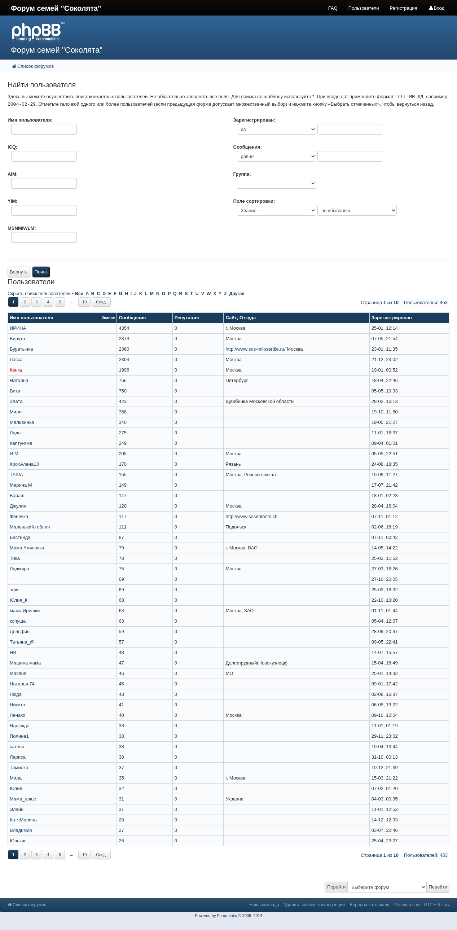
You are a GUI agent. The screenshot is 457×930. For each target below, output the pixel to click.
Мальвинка (22, 422)
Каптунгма (21, 443)
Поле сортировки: (254, 201)
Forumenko (227, 915)
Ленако (17, 715)
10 (84, 302)
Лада (15, 432)
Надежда (20, 725)
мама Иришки (25, 610)
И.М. (14, 453)
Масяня (18, 673)
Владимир (21, 830)
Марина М (21, 485)
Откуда (248, 317)
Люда (16, 694)
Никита (17, 704)
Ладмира (19, 568)
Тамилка (19, 767)
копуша (18, 621)
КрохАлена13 (24, 464)
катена (17, 746)
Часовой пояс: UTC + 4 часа (422, 904)
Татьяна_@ (22, 642)
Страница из (380, 302)
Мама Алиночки (27, 547)
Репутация (187, 317)
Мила (16, 778)
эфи (14, 589)
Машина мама (25, 663)
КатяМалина (23, 819)
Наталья (19, 380)
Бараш (17, 495)
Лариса (18, 757)
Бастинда (20, 537)
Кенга (16, 370)
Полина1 (19, 736)
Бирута (17, 338)
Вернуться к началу (369, 904)
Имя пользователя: (30, 120)
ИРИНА (18, 328)
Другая (236, 293)
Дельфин (20, 631)
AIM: (13, 174)
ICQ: (12, 147)
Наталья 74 (22, 683)
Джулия (18, 506)
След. (101, 302)
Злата (16, 401)
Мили (16, 411)
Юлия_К (18, 600)
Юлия (16, 788)
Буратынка (21, 349)
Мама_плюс (23, 799)
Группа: (242, 174)
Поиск (41, 272)
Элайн (16, 809)
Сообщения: (247, 147)
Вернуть (19, 272)
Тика (15, 558)
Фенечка (19, 516)
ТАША (16, 474)
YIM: (12, 201)
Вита (15, 391)
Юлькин (18, 840)
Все (79, 293)
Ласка (16, 359)
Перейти (336, 887)
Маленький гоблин (30, 527)
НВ (13, 652)
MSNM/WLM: (22, 228)
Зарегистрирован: (254, 120)
